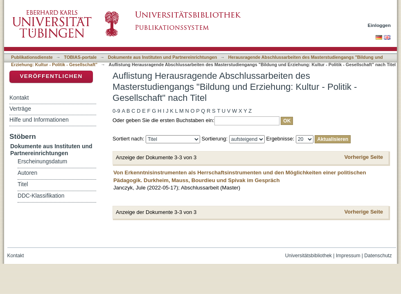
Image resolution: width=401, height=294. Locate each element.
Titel (23, 184)
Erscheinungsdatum (42, 161)
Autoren (27, 173)
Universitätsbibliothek (308, 255)
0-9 (116, 111)
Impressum (348, 255)
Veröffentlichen (51, 76)
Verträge (20, 108)
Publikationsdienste (32, 57)
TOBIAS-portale (80, 57)
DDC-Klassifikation (41, 196)
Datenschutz (378, 255)
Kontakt (19, 97)
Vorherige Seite (364, 157)
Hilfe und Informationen (39, 119)
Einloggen (379, 25)
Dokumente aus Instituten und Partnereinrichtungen (162, 57)
